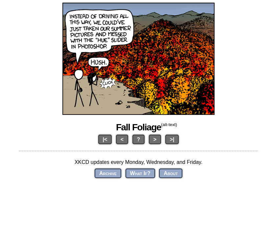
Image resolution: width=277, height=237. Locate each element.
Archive (108, 173)
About (171, 173)
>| (172, 139)
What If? (140, 173)
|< (105, 139)
